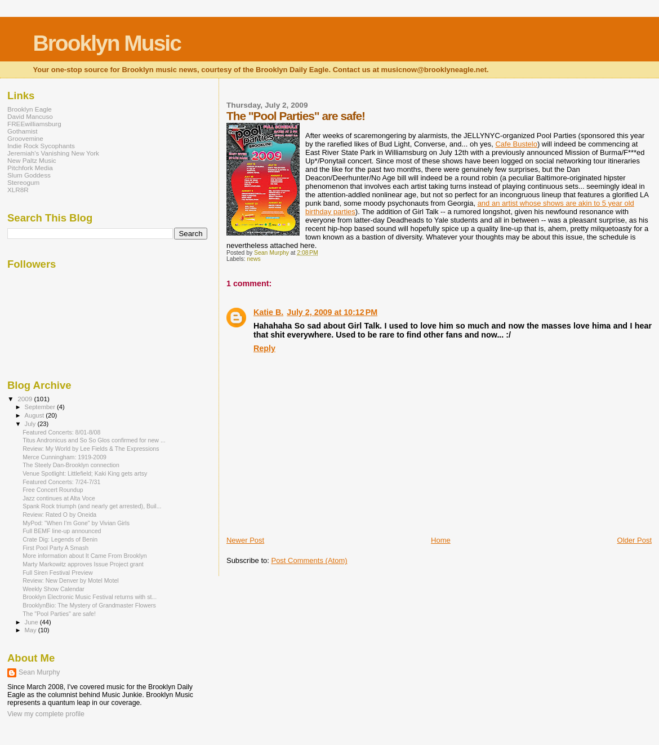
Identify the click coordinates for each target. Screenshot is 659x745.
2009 (25, 398)
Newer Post (245, 540)
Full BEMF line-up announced (62, 530)
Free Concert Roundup (53, 489)
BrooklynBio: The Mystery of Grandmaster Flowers (89, 605)
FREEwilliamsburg (34, 123)
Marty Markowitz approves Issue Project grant (83, 564)
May (31, 630)
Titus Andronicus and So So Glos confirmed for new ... (94, 440)
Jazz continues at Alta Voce (59, 498)
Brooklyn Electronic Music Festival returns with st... (90, 596)
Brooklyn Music (107, 43)
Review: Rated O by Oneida (59, 514)
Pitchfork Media (30, 167)
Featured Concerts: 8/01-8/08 (61, 432)
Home (441, 540)
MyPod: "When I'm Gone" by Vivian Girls (76, 523)
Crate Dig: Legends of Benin (60, 539)
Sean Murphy (39, 672)
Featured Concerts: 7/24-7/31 (61, 481)
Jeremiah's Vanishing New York (53, 153)
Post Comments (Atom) (309, 560)
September (41, 406)
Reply (264, 348)
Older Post (634, 540)
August (35, 415)
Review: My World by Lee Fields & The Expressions (91, 448)
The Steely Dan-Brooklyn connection (71, 465)
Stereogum (23, 182)
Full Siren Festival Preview (58, 572)
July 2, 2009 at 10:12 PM (332, 312)
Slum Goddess (29, 175)
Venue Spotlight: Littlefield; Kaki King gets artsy (85, 473)
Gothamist (22, 131)
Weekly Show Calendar (53, 589)
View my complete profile (45, 714)
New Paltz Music (31, 160)
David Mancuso (30, 116)
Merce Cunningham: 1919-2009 (64, 457)
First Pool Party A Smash (55, 547)
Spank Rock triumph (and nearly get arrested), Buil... (92, 506)
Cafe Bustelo (516, 144)
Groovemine (25, 138)
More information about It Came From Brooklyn (84, 555)
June (32, 622)
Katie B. (268, 312)
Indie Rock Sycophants (41, 145)
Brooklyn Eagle (29, 109)
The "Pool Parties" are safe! (59, 613)
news (253, 259)
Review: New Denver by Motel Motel (71, 580)
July (31, 423)
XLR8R (18, 189)
